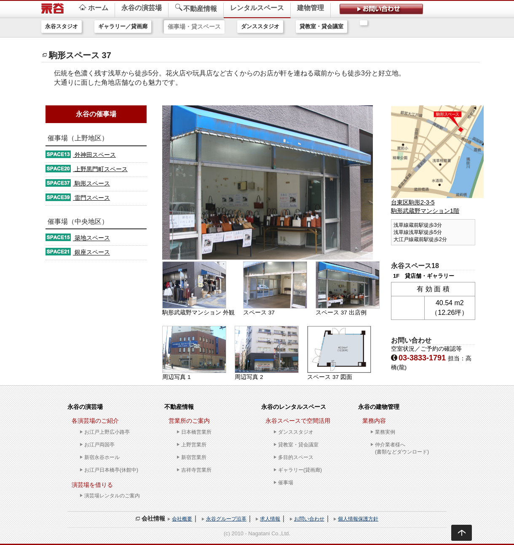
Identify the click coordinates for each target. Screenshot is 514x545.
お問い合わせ (309, 519)
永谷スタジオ (61, 26)
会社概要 (182, 519)
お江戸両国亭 (99, 445)
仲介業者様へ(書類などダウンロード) (402, 448)
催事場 (285, 483)
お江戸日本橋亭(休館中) (111, 470)
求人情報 (270, 519)
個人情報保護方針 (358, 519)
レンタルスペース (257, 7)
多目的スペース (295, 457)
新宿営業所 (193, 457)
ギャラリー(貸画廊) (300, 470)
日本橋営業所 (196, 432)
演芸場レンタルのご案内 (112, 496)
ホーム (93, 7)
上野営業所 (193, 445)
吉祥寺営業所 (196, 470)
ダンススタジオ (260, 26)
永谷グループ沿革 (226, 519)
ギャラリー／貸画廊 (122, 26)
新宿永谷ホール (102, 457)
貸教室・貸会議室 (321, 26)
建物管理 (310, 7)
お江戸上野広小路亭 (107, 432)
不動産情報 (196, 8)
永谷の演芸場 (141, 7)
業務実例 (385, 432)
